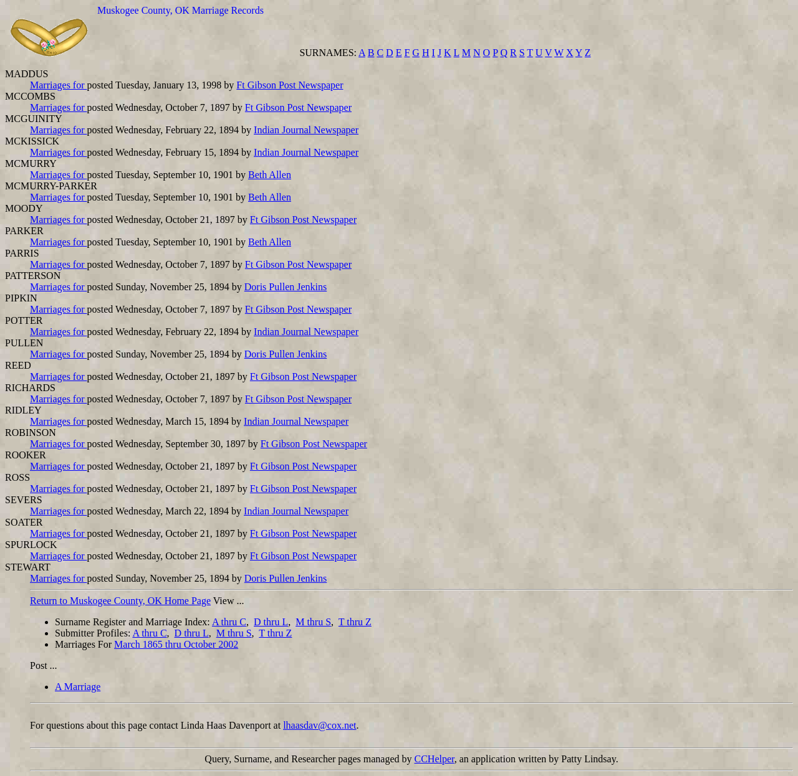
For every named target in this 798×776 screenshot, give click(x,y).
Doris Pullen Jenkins (285, 287)
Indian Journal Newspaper (306, 130)
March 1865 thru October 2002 (176, 644)
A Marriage (77, 686)
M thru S (313, 622)
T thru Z (355, 622)
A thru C (229, 622)
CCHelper (434, 759)
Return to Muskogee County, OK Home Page (120, 600)
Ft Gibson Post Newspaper (289, 85)
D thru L (271, 622)
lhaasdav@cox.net (319, 725)
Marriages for (58, 85)
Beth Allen (269, 174)
